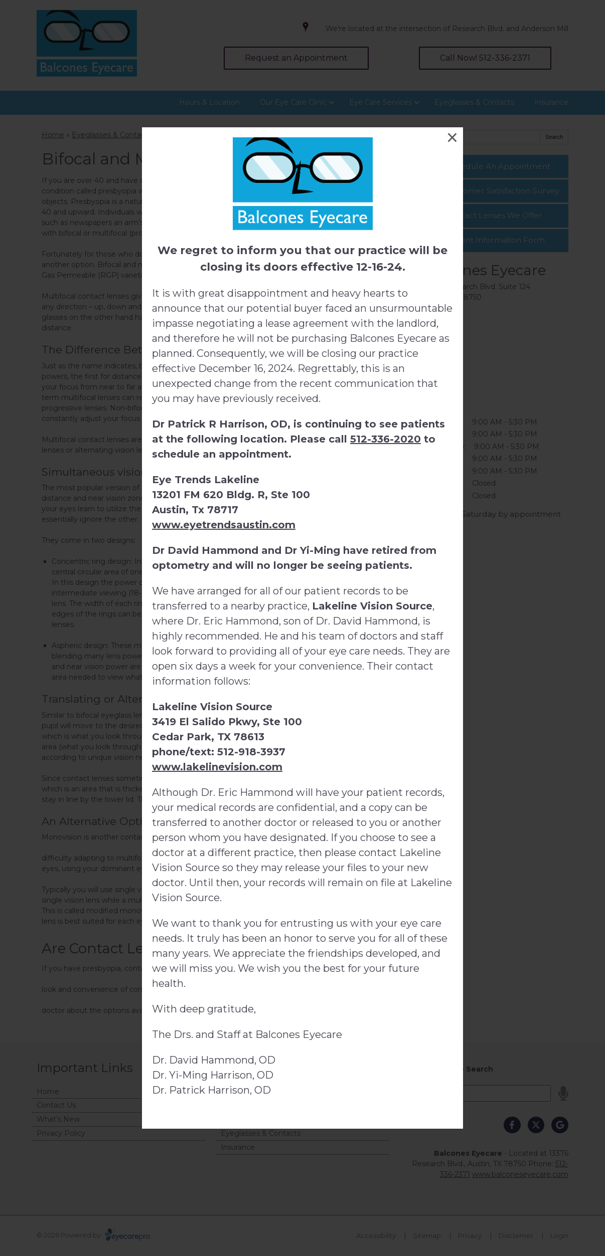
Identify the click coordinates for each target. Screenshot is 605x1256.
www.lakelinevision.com (217, 767)
